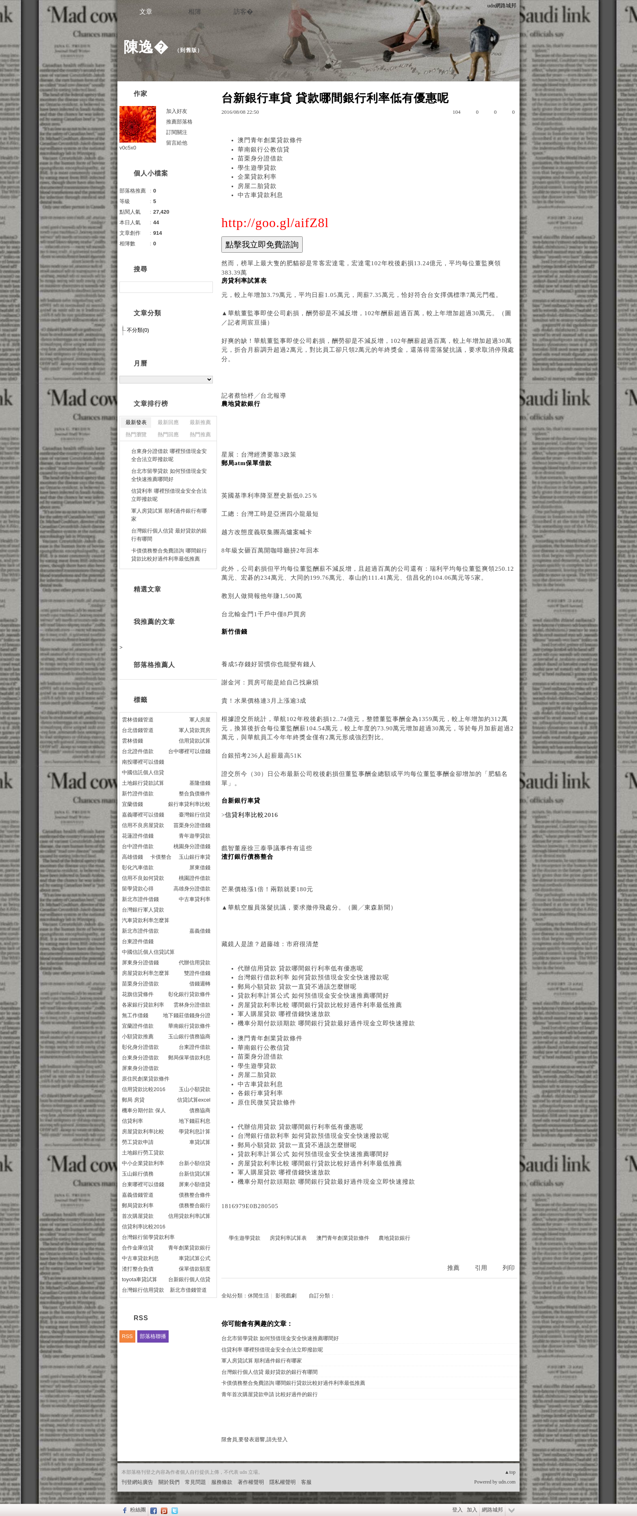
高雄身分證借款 (191, 889)
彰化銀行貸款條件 (189, 994)
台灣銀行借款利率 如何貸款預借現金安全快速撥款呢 (313, 977)
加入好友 (176, 111)
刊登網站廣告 (137, 1482)
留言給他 (176, 143)
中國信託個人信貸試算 (148, 952)
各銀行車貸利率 (260, 1093)
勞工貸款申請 (138, 1142)
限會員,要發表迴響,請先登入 (254, 1439)
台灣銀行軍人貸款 (143, 910)
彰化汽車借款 (138, 867)
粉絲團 (138, 1510)
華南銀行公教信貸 (264, 149)
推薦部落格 (179, 122)
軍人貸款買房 (194, 730)
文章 (145, 11)
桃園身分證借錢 (191, 846)
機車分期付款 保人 (144, 1110)
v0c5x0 (127, 148)
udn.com (507, 1482)
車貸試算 (199, 1142)
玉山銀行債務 (138, 1174)
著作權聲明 (251, 1482)
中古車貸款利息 (260, 195)
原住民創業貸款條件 (145, 1079)
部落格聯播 (153, 1336)
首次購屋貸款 (138, 1216)
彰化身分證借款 (140, 1047)
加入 (472, 1510)
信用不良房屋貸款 (143, 825)
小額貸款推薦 (138, 1036)
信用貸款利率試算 (189, 1216)
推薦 (453, 1268)
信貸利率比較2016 (143, 1227)
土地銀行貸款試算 (143, 783)
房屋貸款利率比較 (143, 1131)
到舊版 (188, 50)
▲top (510, 1472)
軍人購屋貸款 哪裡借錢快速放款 (284, 1014)
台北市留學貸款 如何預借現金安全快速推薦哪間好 (280, 1338)
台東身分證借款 (140, 1058)
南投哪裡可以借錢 (143, 762)
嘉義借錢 (199, 931)
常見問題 (195, 1482)
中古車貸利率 (194, 899)
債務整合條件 (194, 1195)
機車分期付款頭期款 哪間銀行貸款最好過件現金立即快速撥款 (326, 1023)
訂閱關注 (176, 132)
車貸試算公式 (194, 1258)
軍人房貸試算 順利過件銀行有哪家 (261, 1361)
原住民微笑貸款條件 (267, 1102)
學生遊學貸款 (257, 168)
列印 (509, 1268)
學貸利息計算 (194, 1131)
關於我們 (169, 1482)
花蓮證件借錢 (138, 836)
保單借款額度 (194, 1269)
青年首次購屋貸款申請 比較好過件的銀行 (269, 1394)
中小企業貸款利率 (143, 1163)
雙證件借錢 (197, 973)
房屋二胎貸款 (257, 186)
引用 (481, 1268)
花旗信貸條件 (138, 994)
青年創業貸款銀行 (189, 1248)
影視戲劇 (286, 1296)
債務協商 (199, 1110)
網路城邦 (492, 1510)
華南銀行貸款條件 (189, 1026)
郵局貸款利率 (138, 1205)
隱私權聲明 (282, 1482)
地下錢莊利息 (194, 1121)
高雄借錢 (132, 857)
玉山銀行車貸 (194, 857)
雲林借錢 (132, 741)
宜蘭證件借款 (138, 1026)
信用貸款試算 (194, 741)
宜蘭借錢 (132, 804)
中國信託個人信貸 (143, 772)
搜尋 (206, 287)
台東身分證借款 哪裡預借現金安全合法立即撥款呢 (169, 455)
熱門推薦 (200, 434)
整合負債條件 (194, 793)
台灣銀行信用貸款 (143, 1290)
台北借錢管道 (138, 730)
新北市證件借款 (140, 931)
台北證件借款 (138, 751)
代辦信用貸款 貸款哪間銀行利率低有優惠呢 (300, 968)
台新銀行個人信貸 (189, 1279)
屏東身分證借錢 (140, 962)
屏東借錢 (199, 867)
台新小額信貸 (194, 1163)
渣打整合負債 (138, 1269)
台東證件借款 (194, 1047)
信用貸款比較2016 (143, 1089)
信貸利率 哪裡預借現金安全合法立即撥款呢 (272, 1350)
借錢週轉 (199, 984)
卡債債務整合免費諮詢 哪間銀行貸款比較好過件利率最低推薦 (293, 1383)
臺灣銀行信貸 (194, 815)
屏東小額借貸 (194, 1184)
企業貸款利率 (257, 176)
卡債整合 (160, 857)
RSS (127, 1336)
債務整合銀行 (194, 1205)
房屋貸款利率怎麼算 (145, 973)
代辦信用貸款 (194, 962)
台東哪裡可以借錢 (143, 1184)
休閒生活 (258, 1296)
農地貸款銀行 (394, 1238)
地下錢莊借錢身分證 (186, 1015)
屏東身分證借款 (140, 1068)
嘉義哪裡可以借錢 (143, 815)
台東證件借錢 (138, 941)
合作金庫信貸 (138, 1248)
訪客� (243, 11)
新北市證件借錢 (140, 899)
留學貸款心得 (138, 889)
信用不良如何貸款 (143, 878)
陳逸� (146, 47)
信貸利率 (132, 1121)
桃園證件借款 (194, 878)
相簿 (194, 11)
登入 (457, 1510)
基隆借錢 (199, 783)
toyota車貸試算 (139, 1279)
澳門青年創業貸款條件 (270, 140)
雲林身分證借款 (191, 1005)
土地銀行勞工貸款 (143, 1153)
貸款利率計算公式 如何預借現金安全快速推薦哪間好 (313, 995)
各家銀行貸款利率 (143, 1005)
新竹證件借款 (138, 793)
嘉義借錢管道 (138, 1195)
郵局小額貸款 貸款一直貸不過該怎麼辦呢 (297, 986)
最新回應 (168, 422)
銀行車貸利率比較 (189, 804)
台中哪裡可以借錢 (189, 751)
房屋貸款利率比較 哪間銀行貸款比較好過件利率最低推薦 (320, 1005)
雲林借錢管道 (138, 720)
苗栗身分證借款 (260, 158)
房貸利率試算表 (288, 1238)
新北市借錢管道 (188, 1290)
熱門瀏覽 (136, 434)
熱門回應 (168, 434)
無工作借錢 (135, 1015)
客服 (306, 1482)
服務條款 (221, 1482)
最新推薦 (200, 422)
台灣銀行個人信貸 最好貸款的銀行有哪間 (269, 1372)
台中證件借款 (138, 846)
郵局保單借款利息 (189, 1058)
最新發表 (136, 422)
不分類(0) (138, 330)
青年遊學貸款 (194, 836)
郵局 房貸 (133, 1100)
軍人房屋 (199, 720)
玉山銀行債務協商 (189, 1036)
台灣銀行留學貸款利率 (148, 1237)
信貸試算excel (193, 1100)
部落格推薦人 (154, 664)
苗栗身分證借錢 (191, 825)
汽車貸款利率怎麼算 (145, 920)
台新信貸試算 (194, 1174)
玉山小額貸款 (194, 1089)
